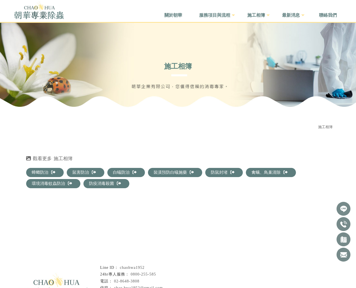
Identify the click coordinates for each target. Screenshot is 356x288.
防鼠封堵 (222, 172)
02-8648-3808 (126, 281)
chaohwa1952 (132, 267)
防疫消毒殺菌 (105, 183)
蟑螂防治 (43, 172)
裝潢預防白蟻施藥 (174, 172)
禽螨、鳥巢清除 (269, 172)
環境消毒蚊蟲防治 (52, 183)
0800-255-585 (143, 274)
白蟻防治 (125, 172)
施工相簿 (325, 127)
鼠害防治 (84, 172)
